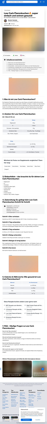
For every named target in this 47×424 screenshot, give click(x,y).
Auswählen (38, 419)
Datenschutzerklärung (26, 416)
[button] (22, 2)
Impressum (38, 416)
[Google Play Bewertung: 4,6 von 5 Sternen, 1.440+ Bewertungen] (15, 418)
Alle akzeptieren (27, 419)
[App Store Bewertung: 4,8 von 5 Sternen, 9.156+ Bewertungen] (6, 419)
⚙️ (40, 409)
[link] (3, 1)
